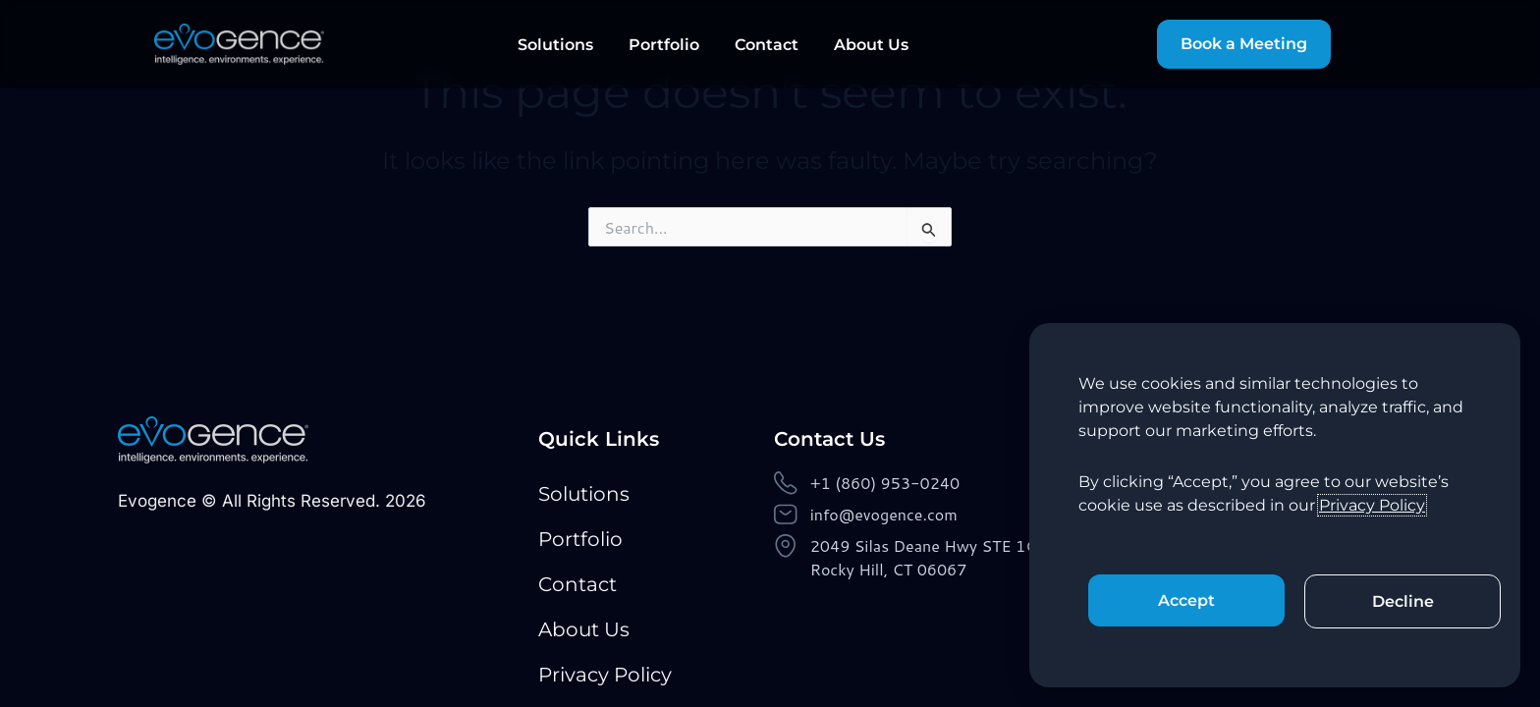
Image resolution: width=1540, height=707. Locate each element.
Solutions (555, 44)
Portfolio (664, 44)
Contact (766, 44)
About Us (871, 44)
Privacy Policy (605, 674)
